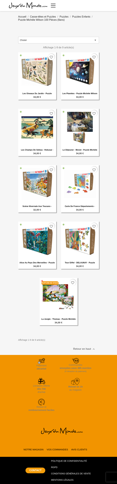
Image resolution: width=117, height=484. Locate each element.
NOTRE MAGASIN (34, 449)
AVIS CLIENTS (79, 449)
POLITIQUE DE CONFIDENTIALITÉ (69, 461)
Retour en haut (84, 349)
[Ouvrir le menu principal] (53, 5)
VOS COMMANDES (57, 449)
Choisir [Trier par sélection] (58, 40)
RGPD (54, 467)
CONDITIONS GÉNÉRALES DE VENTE (71, 473)
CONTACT (35, 470)
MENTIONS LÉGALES (62, 480)
